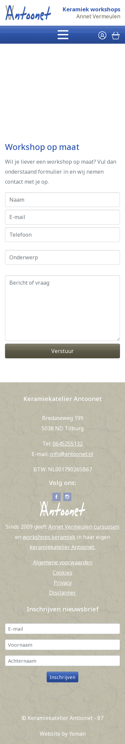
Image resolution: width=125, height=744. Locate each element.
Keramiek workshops (91, 9)
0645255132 (68, 443)
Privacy (63, 582)
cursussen (106, 526)
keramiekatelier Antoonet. (62, 547)
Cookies (62, 572)
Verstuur (62, 351)
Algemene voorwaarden (62, 562)
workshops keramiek (49, 537)
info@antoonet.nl (71, 454)
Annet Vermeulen (98, 16)
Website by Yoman (63, 733)
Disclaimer (62, 592)
